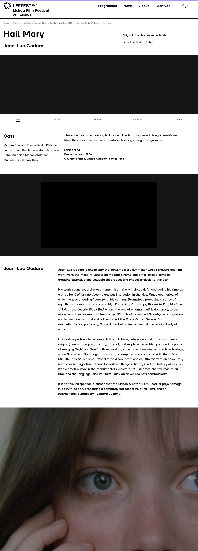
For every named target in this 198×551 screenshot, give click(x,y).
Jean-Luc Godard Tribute (87, 23)
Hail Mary (107, 23)
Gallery (137, 119)
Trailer (56, 119)
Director (96, 119)
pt (189, 6)
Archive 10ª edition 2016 (35, 23)
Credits (178, 119)
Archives (17, 23)
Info (18, 119)
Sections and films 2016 (61, 23)
